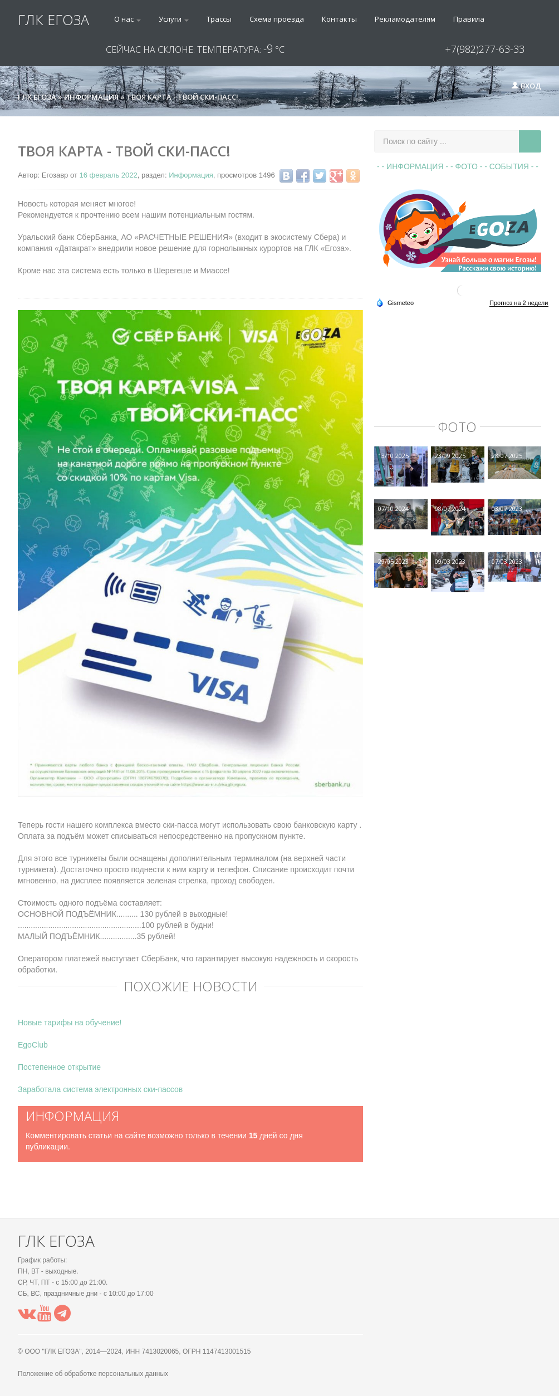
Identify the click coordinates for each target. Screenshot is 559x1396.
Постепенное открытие (59, 1067)
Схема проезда (276, 19)
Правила (468, 19)
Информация (191, 175)
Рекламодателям (405, 19)
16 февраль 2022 (108, 175)
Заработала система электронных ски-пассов (100, 1089)
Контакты (339, 19)
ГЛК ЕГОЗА (53, 19)
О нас (127, 19)
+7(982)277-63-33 (484, 49)
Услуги (174, 19)
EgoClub (33, 1044)
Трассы (219, 19)
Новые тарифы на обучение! (69, 1022)
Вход (526, 86)
